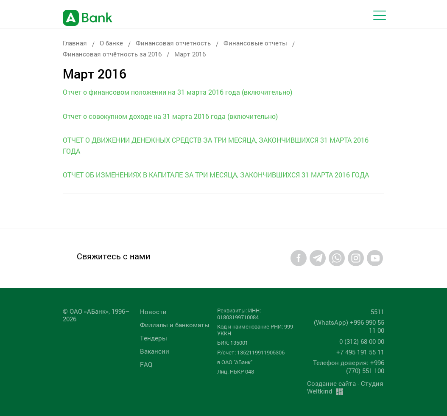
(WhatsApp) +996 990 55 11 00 (349, 326)
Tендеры (153, 338)
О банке (111, 43)
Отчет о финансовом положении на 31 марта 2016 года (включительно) (177, 91)
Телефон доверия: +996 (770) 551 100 (348, 366)
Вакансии (154, 351)
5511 (377, 311)
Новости (153, 311)
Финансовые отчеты (255, 43)
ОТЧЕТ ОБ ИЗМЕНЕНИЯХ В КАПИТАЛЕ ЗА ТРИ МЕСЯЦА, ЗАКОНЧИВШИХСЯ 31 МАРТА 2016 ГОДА (216, 174)
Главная (75, 43)
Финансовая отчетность (173, 43)
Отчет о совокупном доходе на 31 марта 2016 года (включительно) (170, 116)
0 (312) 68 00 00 (361, 341)
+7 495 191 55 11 (360, 352)
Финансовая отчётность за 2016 (112, 54)
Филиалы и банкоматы (175, 324)
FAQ (146, 364)
